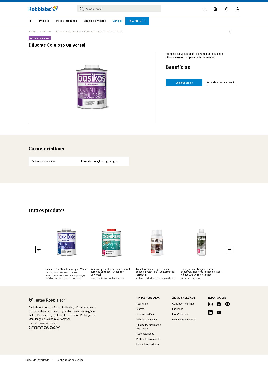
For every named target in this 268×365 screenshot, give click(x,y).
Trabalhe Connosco (146, 319)
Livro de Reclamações (184, 319)
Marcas (140, 309)
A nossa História (145, 314)
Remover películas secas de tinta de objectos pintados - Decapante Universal (111, 272)
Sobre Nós (142, 303)
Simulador (177, 309)
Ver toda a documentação (221, 82)
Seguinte (229, 249)
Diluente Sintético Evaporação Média (66, 269)
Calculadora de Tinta (183, 303)
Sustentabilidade (145, 333)
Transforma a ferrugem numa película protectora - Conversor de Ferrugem (155, 272)
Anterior (38, 249)
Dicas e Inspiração (66, 20)
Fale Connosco (180, 314)
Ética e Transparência (147, 344)
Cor (30, 20)
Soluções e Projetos (95, 20)
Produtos (44, 20)
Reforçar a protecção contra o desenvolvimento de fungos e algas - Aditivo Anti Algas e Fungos (201, 272)
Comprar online (184, 82)
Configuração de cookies (70, 359)
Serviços (117, 20)
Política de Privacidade (148, 339)
